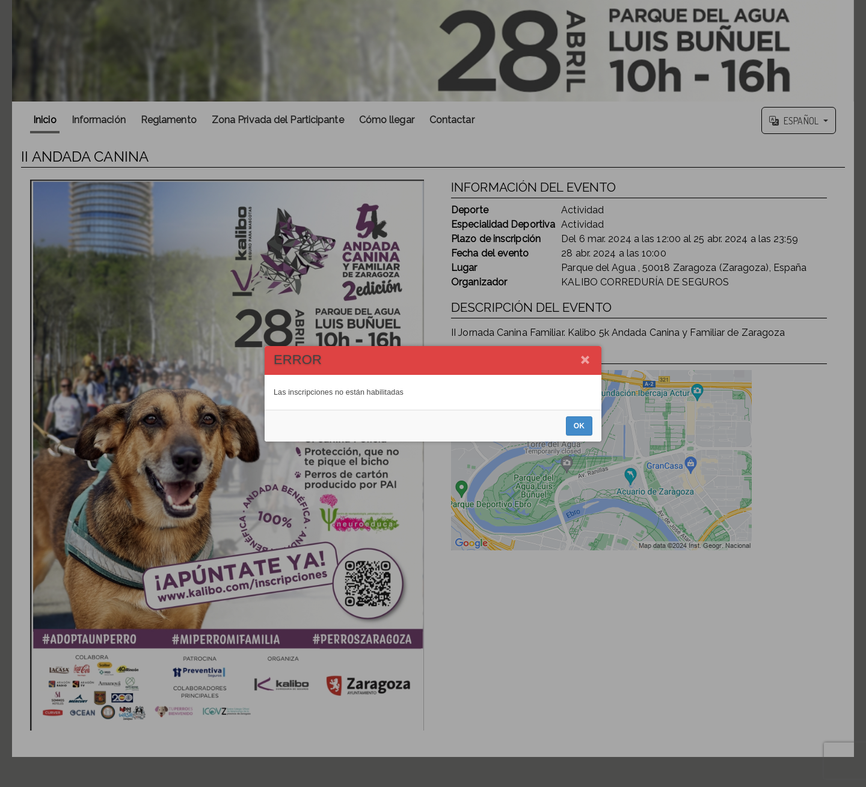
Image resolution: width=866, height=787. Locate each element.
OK (579, 426)
